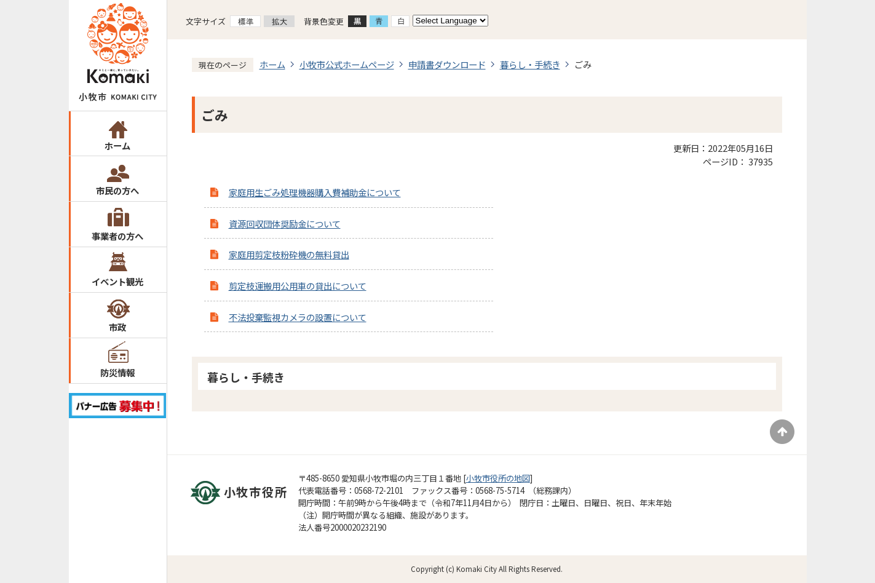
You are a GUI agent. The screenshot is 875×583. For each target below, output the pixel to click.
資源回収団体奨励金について (285, 223)
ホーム (117, 145)
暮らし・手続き (530, 64)
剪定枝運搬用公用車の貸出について (297, 285)
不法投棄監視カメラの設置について (297, 317)
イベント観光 (117, 281)
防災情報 (117, 372)
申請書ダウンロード (447, 64)
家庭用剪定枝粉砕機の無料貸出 (289, 254)
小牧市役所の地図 (498, 478)
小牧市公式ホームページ (346, 64)
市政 (117, 326)
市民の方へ (117, 190)
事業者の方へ (117, 235)
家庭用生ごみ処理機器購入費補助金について (315, 192)
